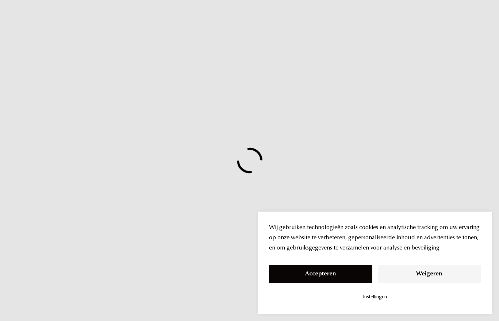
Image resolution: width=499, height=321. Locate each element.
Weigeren (429, 274)
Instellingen (375, 297)
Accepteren (320, 274)
